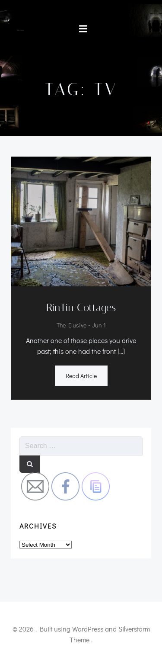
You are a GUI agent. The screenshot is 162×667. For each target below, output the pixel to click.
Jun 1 (99, 325)
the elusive (71, 325)
